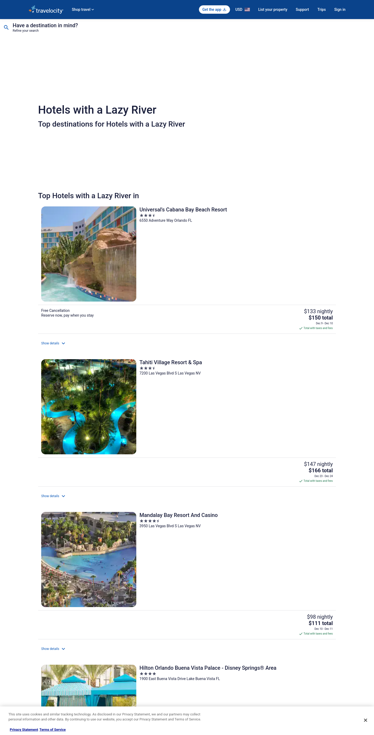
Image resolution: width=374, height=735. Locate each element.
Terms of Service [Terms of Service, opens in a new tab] (52, 730)
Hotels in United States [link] (126, 630)
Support (302, 9)
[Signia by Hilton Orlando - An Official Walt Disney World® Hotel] (287, 342)
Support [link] (279, 630)
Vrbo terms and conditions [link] (211, 655)
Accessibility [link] (201, 664)
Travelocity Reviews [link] (124, 672)
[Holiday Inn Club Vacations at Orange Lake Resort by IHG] (86, 432)
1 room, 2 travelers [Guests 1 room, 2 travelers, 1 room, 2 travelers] (278, 30)
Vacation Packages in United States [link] (135, 647)
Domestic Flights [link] (122, 655)
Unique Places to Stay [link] (125, 689)
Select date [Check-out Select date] (209, 30)
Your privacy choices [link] (206, 672)
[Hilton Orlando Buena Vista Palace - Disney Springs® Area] (86, 342)
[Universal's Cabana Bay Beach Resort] (86, 249)
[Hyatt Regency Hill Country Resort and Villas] (287, 519)
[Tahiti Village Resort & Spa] (187, 249)
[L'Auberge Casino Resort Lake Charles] (187, 519)
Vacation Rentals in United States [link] (133, 638)
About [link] (33, 630)
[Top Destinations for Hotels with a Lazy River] (90, 579)
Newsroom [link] (36, 664)
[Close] (365, 720)
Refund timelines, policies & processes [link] (301, 655)
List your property (272, 9)
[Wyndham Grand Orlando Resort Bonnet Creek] (187, 432)
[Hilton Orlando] (287, 432)
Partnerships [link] (37, 655)
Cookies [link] (198, 638)
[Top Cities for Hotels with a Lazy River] (187, 579)
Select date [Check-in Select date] (146, 30)
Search (343, 28)
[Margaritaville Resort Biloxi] (187, 342)
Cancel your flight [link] (286, 647)
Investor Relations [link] (41, 672)
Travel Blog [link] (118, 698)
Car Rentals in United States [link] (129, 664)
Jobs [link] (32, 638)
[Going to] (60, 28)
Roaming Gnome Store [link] (44, 681)
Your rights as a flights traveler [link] (295, 672)
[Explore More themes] (283, 579)
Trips (321, 9)
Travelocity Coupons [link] (124, 681)
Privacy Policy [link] (202, 630)
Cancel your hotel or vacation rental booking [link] (305, 638)
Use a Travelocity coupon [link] (291, 664)
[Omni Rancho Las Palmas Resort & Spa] (86, 519)
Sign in (339, 9)
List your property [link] (41, 647)
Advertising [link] (36, 689)
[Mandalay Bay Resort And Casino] (287, 249)
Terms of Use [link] (201, 647)
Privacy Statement (24, 730)
